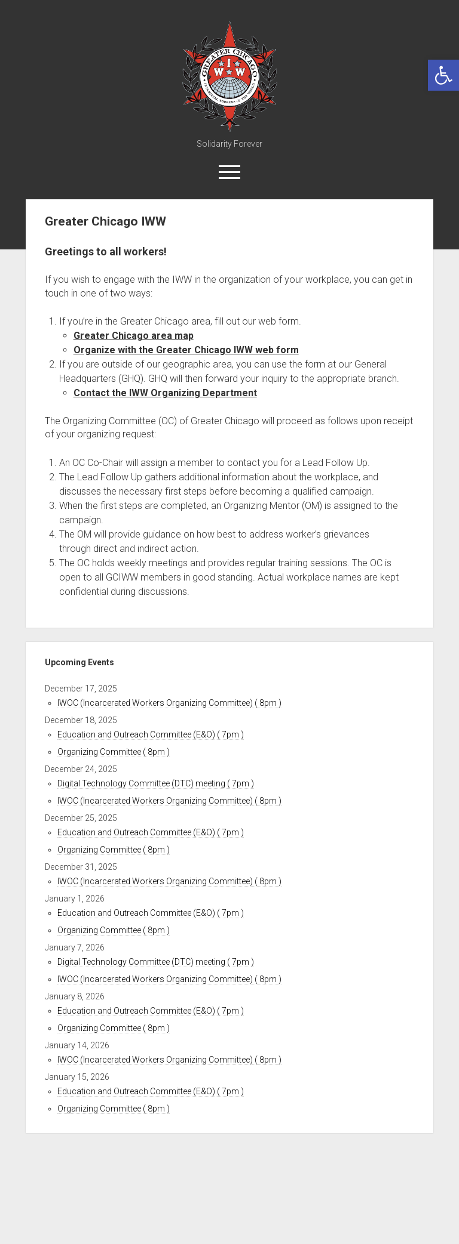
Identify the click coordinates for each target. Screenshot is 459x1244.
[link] (443, 75)
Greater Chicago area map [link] (134, 335)
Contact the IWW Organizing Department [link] (165, 393)
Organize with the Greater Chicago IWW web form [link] (186, 350)
